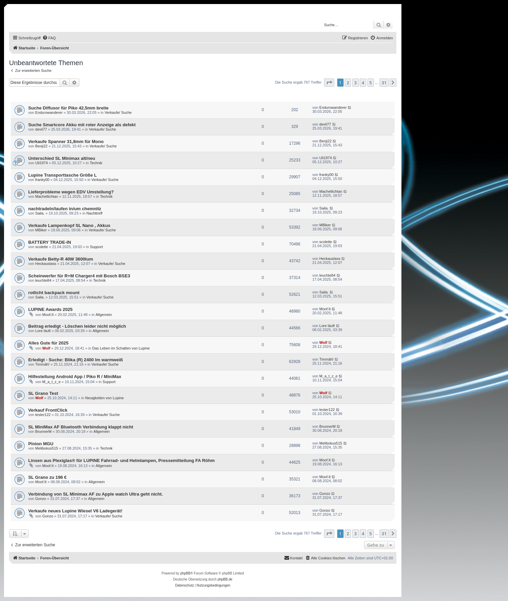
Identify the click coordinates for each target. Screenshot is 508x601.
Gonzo (40, 499)
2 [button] (348, 83)
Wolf (46, 348)
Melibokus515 (46, 448)
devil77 (41, 129)
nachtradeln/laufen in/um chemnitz (64, 208)
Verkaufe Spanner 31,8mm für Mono (66, 141)
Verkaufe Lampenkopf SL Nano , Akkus (69, 225)
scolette (41, 247)
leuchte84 (43, 280)
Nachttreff (94, 213)
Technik (96, 163)
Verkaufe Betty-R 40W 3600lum (60, 259)
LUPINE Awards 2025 (50, 309)
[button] (329, 83)
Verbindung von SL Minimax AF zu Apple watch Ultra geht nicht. (95, 494)
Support (96, 247)
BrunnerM (43, 431)
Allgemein (103, 315)
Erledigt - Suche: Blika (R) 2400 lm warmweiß (75, 359)
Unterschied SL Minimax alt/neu (61, 158)
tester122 (43, 415)
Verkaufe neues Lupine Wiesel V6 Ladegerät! (75, 510)
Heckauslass (45, 264)
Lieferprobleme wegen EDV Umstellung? (71, 191)
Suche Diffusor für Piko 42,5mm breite (68, 107)
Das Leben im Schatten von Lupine (121, 348)
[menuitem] (49, 38)
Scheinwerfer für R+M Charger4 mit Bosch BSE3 (79, 275)
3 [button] (355, 83)
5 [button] (370, 83)
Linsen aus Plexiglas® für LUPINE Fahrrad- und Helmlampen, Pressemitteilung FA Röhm (121, 460)
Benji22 (41, 146)
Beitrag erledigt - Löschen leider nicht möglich (77, 326)
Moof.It (48, 315)
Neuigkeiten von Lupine (104, 398)
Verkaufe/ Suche (118, 112)
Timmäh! (42, 364)
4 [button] (363, 83)
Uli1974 (41, 163)
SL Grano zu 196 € (47, 477)
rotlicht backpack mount (53, 292)
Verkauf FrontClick (48, 410)
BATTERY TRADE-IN (49, 242)
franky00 (42, 180)
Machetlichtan (46, 196)
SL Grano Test (43, 393)
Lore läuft (43, 331)
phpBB (185, 573)
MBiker (41, 230)
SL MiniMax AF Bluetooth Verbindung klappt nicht (80, 426)
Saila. (40, 213)
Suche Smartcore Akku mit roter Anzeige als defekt (81, 124)
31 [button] (384, 83)
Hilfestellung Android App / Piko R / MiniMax (74, 376)
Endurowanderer (49, 112)
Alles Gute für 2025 (48, 342)
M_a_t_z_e (51, 382)
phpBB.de (225, 579)
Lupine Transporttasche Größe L (62, 175)
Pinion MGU (40, 443)
